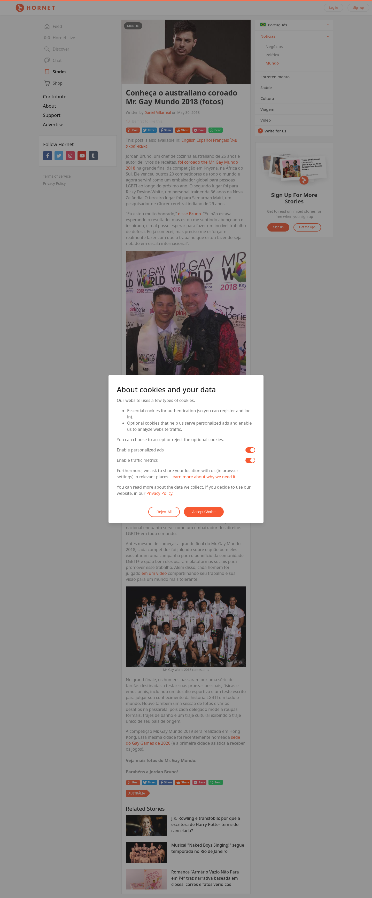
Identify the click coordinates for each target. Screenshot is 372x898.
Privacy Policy (159, 493)
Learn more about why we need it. (204, 477)
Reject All (164, 512)
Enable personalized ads (140, 450)
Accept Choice (203, 512)
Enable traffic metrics (137, 460)
